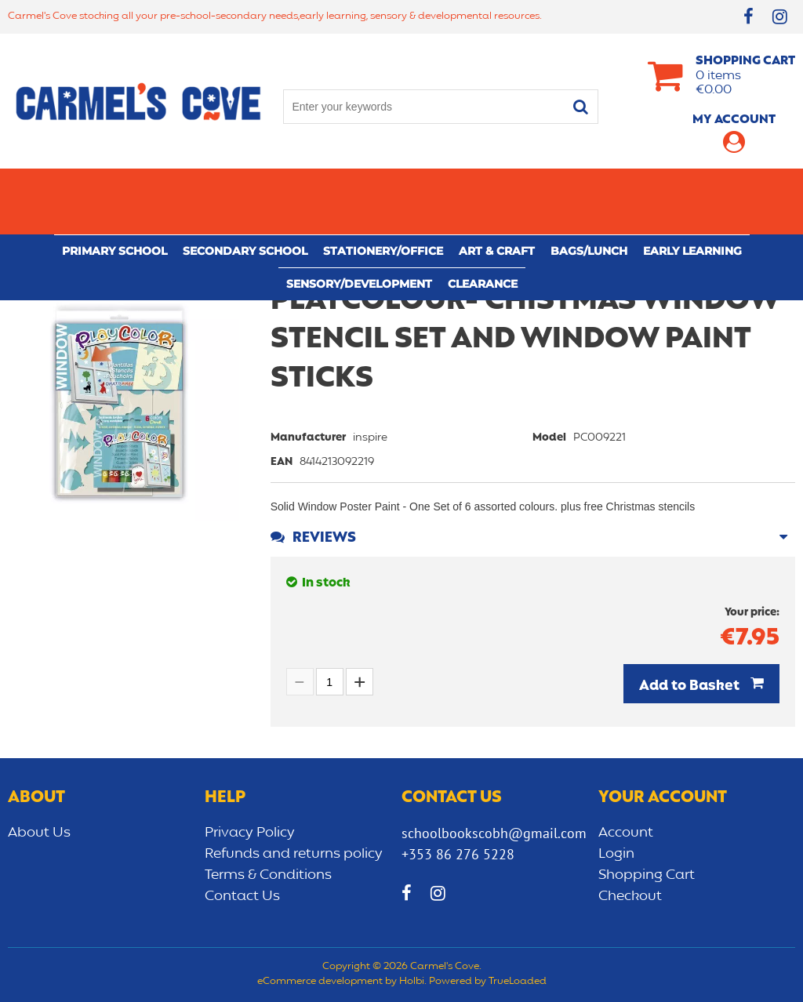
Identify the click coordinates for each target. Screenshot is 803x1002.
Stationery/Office (383, 185)
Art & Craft (497, 185)
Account (625, 833)
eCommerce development (320, 981)
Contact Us (242, 896)
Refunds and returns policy (294, 854)
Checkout (630, 896)
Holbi (411, 981)
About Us (39, 833)
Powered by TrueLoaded (488, 981)
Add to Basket (691, 686)
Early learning (692, 185)
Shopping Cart (646, 875)
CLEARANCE (483, 218)
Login (616, 854)
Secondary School (245, 185)
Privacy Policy (250, 833)
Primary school (114, 185)
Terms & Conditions (268, 875)
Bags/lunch (588, 185)
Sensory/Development (359, 218)
